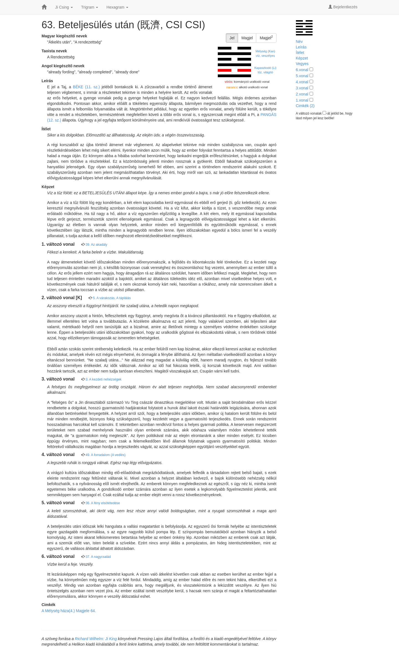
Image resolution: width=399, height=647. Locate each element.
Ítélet (300, 52)
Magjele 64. (86, 611)
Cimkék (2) (305, 105)
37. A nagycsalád (98, 557)
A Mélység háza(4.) (58, 611)
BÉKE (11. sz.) (86, 87)
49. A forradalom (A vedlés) (106, 455)
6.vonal (302, 70)
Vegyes (302, 63)
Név (299, 41)
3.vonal (302, 88)
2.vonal (302, 94)
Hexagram (117, 7)
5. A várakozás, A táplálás (112, 298)
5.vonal (302, 76)
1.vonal (302, 100)
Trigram (89, 7)
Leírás (301, 47)
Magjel (247, 38)
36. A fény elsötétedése (103, 503)
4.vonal (302, 82)
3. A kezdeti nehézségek (103, 379)
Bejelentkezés (342, 7)
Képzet (302, 58)
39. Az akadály (96, 245)
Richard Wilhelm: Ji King (96, 638)
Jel (231, 38)
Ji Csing (64, 7)
